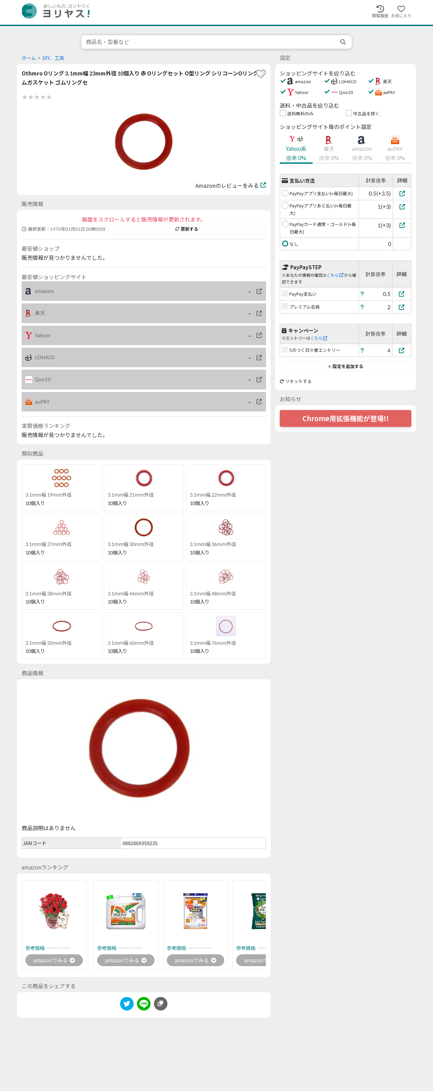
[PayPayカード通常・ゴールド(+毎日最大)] (402, 225)
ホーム (29, 58)
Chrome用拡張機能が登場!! (345, 418)
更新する (186, 229)
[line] (143, 1005)
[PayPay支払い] (402, 293)
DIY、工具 (53, 58)
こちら (334, 275)
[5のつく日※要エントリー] (402, 350)
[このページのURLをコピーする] (160, 1004)
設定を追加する (345, 366)
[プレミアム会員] (402, 307)
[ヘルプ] (362, 293)
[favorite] (261, 74)
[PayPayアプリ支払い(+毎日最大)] (402, 193)
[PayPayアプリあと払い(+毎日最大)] (402, 206)
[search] (343, 42)
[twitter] (126, 1005)
